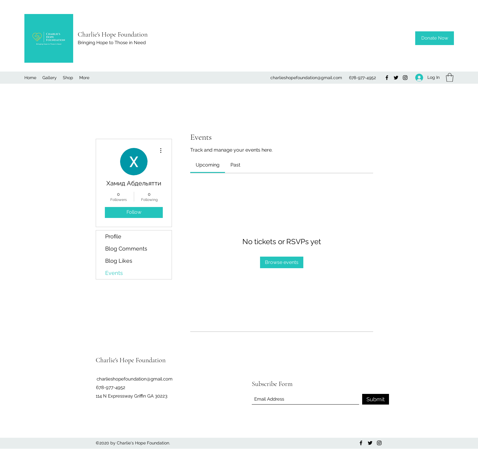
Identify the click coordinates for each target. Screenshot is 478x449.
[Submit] (375, 399)
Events (114, 273)
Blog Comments (126, 248)
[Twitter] (396, 78)
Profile (113, 236)
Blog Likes (118, 261)
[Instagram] (405, 78)
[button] (449, 77)
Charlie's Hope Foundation (113, 34)
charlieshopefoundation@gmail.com (306, 77)
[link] (207, 165)
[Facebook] (387, 78)
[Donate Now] (434, 38)
